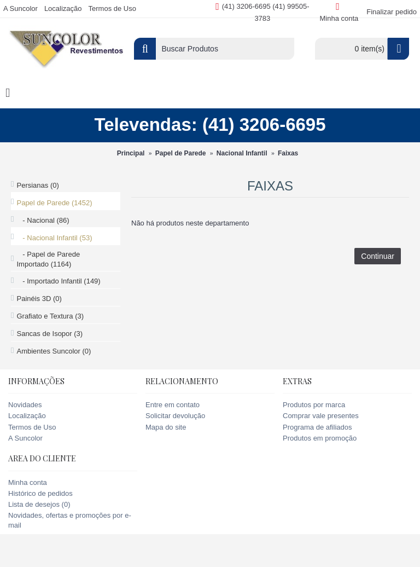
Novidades (25, 405)
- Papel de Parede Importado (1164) (48, 259)
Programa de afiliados (317, 427)
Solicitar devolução (175, 416)
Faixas (288, 153)
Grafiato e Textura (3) (50, 316)
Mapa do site (165, 427)
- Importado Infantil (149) (58, 281)
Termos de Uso (32, 427)
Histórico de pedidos (40, 493)
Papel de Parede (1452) (54, 203)
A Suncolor (25, 438)
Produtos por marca (314, 405)
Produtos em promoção (320, 438)
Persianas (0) (37, 185)
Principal (131, 153)
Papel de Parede (180, 153)
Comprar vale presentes (321, 416)
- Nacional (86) (42, 220)
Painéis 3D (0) (38, 298)
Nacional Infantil (242, 153)
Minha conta (27, 482)
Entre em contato (172, 405)
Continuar (377, 256)
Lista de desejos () (39, 504)
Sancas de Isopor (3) (49, 333)
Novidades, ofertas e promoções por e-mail (69, 520)
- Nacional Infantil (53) (54, 238)
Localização (27, 416)
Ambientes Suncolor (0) (53, 351)
